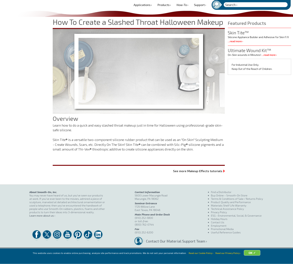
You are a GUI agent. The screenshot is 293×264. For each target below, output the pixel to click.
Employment (218, 225)
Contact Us (217, 222)
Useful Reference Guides (226, 232)
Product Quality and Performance (231, 202)
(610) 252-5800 (144, 217)
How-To (182, 5)
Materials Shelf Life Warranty (228, 205)
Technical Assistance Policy (227, 208)
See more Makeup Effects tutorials (199, 170)
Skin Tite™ (238, 32)
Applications (143, 5)
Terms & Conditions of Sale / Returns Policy (237, 198)
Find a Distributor (221, 192)
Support (200, 5)
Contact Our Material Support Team (175, 241)
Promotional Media (222, 229)
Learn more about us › (42, 215)
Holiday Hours (219, 218)
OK (257, 259)
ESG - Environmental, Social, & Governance (236, 215)
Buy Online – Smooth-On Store (229, 195)
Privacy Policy (219, 212)
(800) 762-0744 (144, 224)
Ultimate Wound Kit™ (249, 50)
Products (164, 5)
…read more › (235, 41)
